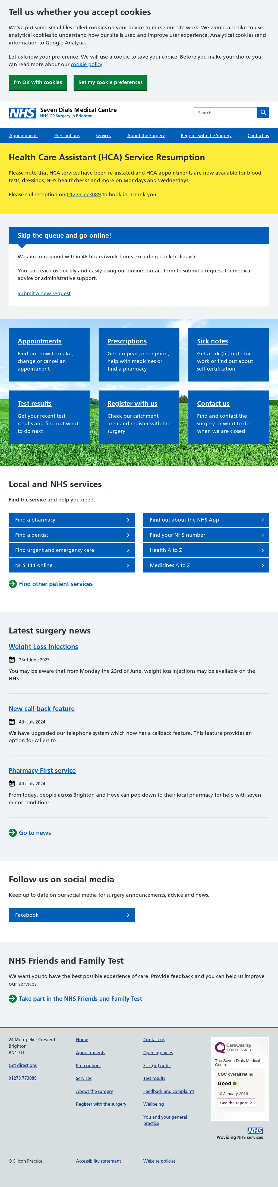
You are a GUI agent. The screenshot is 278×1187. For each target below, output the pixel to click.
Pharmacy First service (42, 770)
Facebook (73, 915)
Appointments (23, 135)
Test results (35, 403)
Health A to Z (208, 550)
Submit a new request (44, 293)
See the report (234, 1103)
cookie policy (86, 64)
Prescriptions (67, 135)
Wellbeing (153, 1104)
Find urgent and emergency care (73, 550)
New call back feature (42, 709)
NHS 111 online (73, 565)
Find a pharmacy (73, 520)
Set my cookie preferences (110, 82)
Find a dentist (73, 535)
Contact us (258, 135)
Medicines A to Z (208, 565)
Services (103, 135)
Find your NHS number (208, 535)
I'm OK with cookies (38, 82)
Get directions (23, 1065)
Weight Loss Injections (43, 647)
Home (82, 1039)
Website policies (159, 1161)
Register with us (132, 403)
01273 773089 (84, 194)
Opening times (158, 1052)
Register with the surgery (101, 1104)
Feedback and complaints (168, 1091)
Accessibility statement (98, 1161)
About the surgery (94, 1091)
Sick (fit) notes (157, 1065)
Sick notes (212, 341)
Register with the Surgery (206, 135)
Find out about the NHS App (208, 520)
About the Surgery (146, 135)
